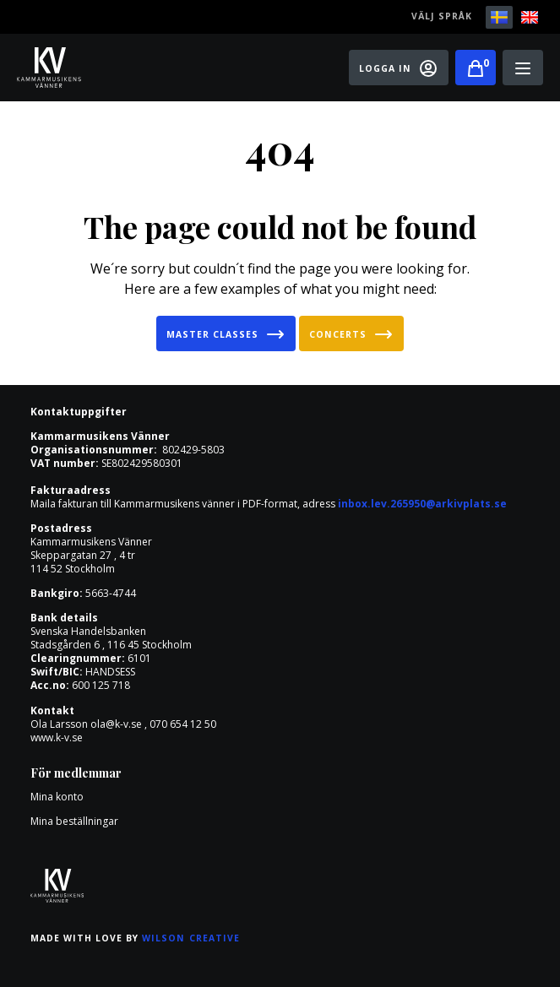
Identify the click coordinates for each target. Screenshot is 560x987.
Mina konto (57, 796)
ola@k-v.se (116, 724)
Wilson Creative (191, 938)
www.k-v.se (56, 737)
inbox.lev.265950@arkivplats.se (422, 503)
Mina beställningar (74, 821)
